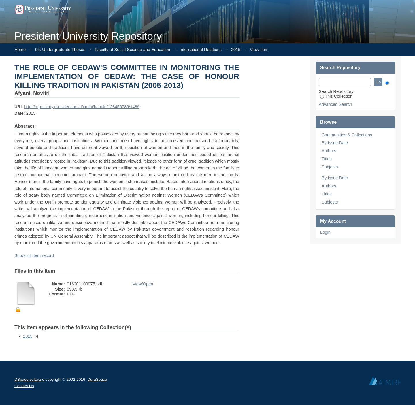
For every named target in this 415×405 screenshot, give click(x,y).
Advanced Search (335, 104)
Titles (326, 159)
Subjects (330, 167)
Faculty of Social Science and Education (132, 49)
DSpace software (29, 379)
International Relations (201, 49)
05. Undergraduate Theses (60, 49)
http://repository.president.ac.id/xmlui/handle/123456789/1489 (81, 106)
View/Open (143, 284)
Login (325, 232)
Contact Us (24, 386)
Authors (329, 150)
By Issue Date (335, 142)
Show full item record (34, 255)
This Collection (336, 96)
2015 (236, 49)
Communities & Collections (347, 135)
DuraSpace (97, 379)
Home (20, 49)
